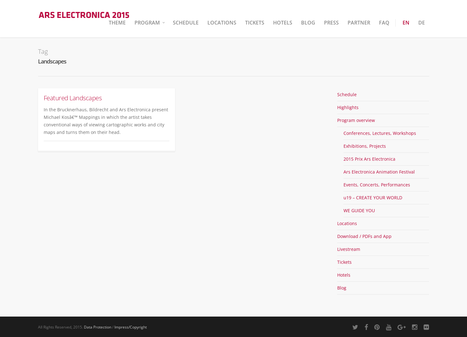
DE (421, 22)
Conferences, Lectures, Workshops (379, 133)
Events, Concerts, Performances (376, 185)
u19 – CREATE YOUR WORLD (372, 198)
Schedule (186, 22)
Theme (117, 22)
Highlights (348, 107)
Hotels (282, 22)
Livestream (348, 249)
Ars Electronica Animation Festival (379, 172)
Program (150, 22)
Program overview (356, 120)
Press (331, 22)
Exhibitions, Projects (364, 146)
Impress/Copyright (130, 327)
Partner (359, 22)
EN (406, 22)
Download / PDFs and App (364, 236)
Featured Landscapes (73, 98)
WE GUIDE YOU (359, 210)
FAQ (384, 22)
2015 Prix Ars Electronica (369, 159)
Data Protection (97, 327)
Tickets (254, 22)
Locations (221, 22)
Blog (308, 22)
